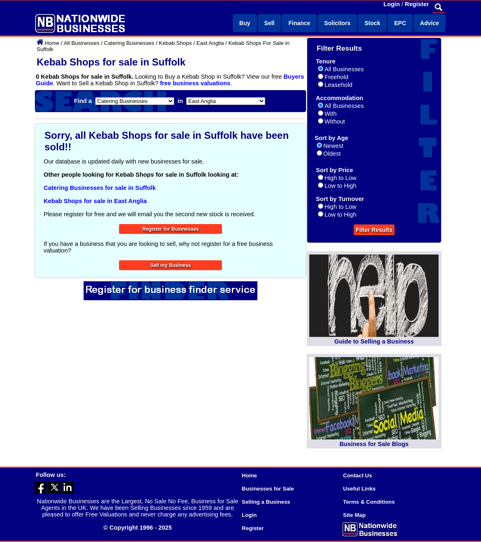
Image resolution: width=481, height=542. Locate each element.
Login (391, 4)
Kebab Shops (175, 43)
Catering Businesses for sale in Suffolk (100, 188)
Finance (299, 23)
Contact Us (357, 475)
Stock (372, 23)
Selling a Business (266, 502)
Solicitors (337, 23)
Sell (269, 23)
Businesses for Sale (268, 489)
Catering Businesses (129, 43)
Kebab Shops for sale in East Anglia (95, 201)
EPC (400, 23)
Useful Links (359, 489)
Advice (429, 23)
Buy (244, 23)
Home (52, 43)
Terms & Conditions (369, 502)
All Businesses (82, 43)
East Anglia (210, 43)
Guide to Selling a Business (374, 341)
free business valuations (195, 83)
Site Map (354, 515)
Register (417, 4)
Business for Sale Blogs (374, 444)
